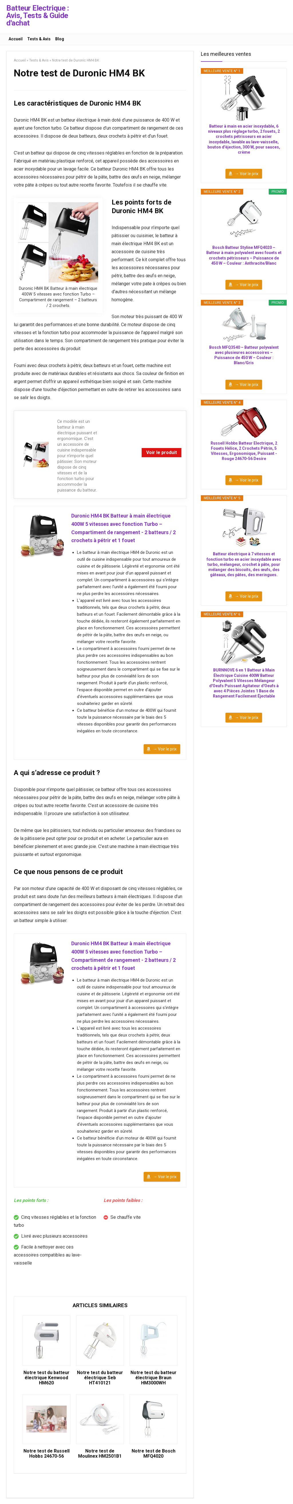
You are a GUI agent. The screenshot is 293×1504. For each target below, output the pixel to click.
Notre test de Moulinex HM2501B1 (100, 1454)
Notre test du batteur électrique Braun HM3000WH (153, 1378)
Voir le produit (161, 452)
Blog (59, 39)
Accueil (16, 39)
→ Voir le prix (165, 749)
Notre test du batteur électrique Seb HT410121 (100, 1378)
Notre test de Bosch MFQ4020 (153, 1454)
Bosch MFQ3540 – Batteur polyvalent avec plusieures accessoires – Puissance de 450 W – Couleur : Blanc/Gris (244, 355)
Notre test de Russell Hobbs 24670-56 (46, 1454)
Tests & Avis (39, 39)
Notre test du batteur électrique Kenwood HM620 (46, 1378)
